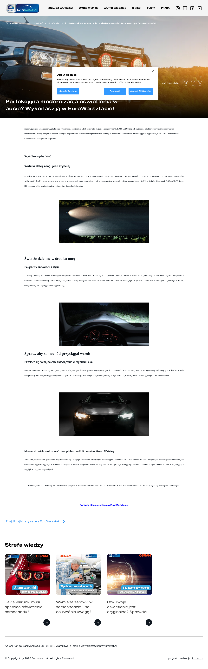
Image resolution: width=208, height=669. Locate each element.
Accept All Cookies (140, 91)
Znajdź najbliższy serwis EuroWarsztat (37, 521)
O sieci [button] (136, 8)
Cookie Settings (68, 91)
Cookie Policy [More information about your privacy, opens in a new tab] (134, 82)
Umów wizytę (88, 8)
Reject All (115, 91)
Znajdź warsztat (60, 8)
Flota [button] (151, 8)
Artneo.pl (197, 658)
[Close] (153, 70)
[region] (105, 83)
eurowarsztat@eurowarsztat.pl (98, 645)
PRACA (165, 8)
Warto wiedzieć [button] (115, 8)
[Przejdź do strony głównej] (22, 8)
